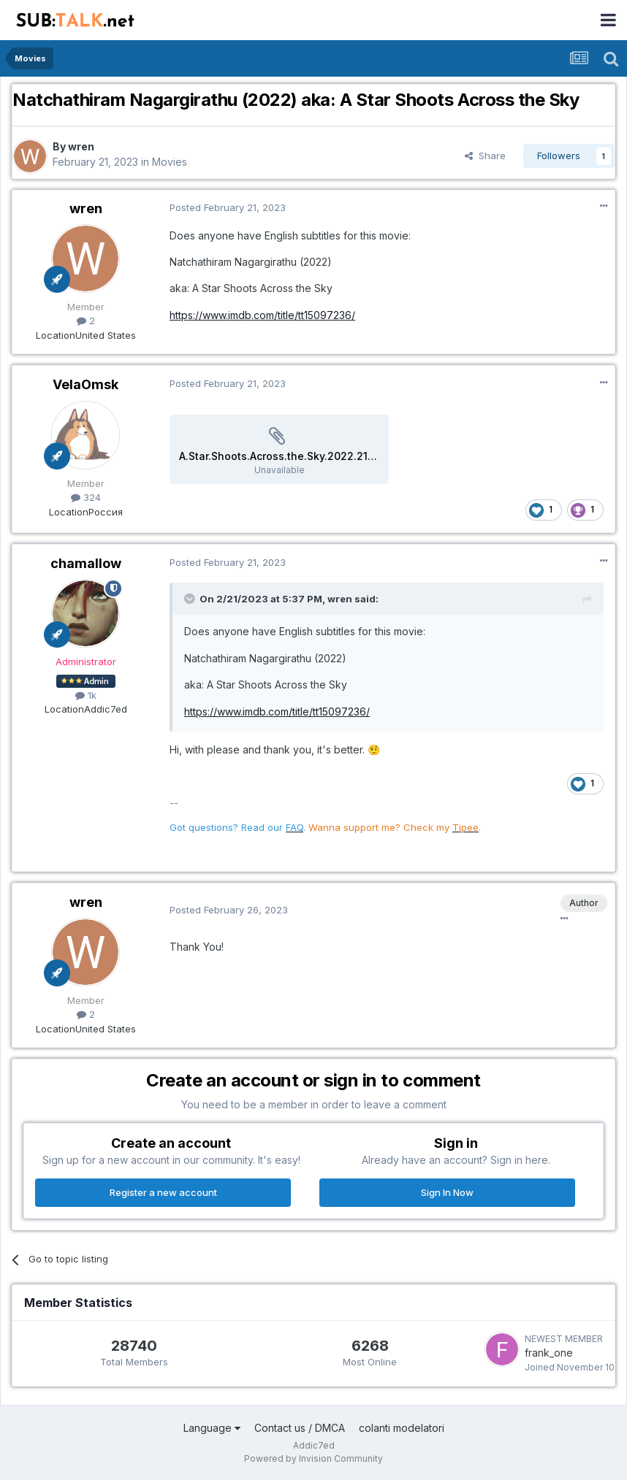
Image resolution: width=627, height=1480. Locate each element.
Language (211, 1428)
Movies (169, 162)
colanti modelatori (401, 1428)
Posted (228, 207)
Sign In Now (447, 1192)
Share (485, 155)
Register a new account (163, 1192)
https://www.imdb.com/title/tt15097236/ (262, 315)
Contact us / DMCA (299, 1428)
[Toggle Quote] (190, 599)
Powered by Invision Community (313, 1458)
